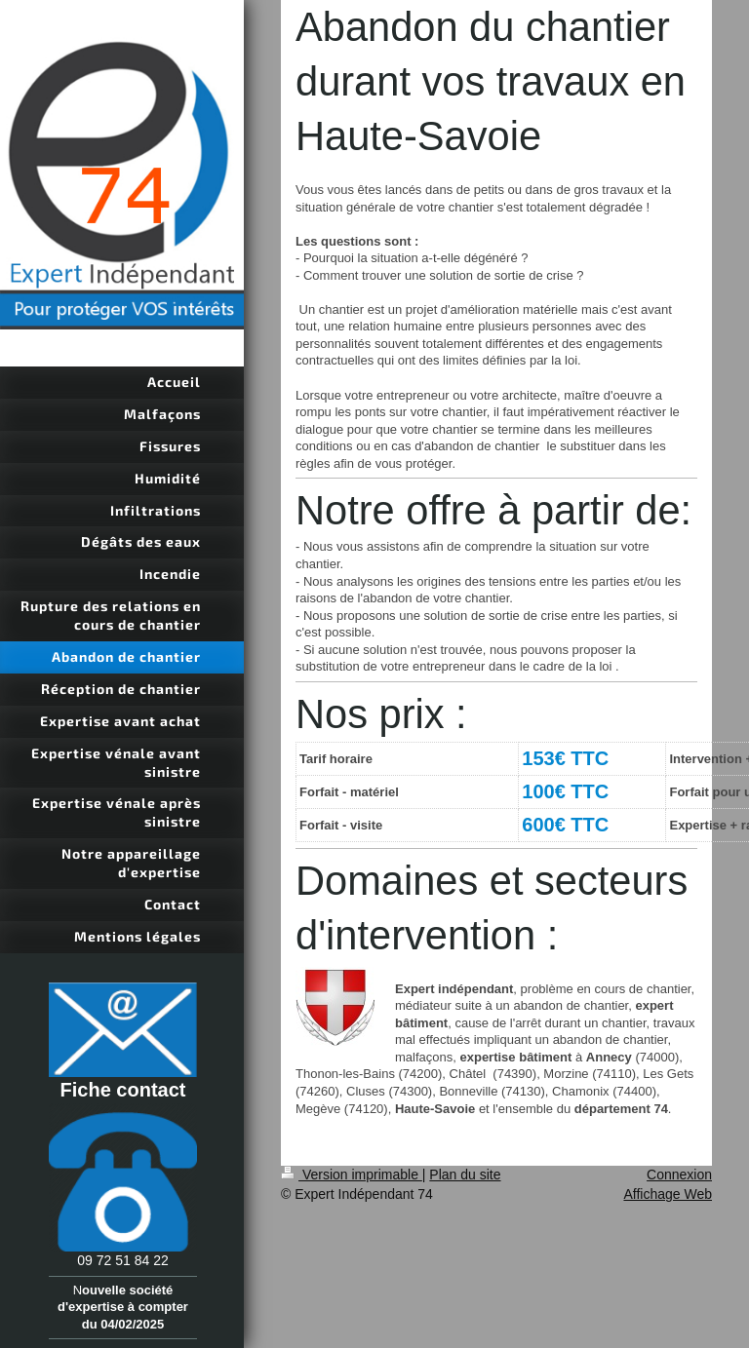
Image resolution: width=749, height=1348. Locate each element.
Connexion (679, 1174)
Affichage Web (667, 1194)
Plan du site (464, 1174)
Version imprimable (351, 1174)
